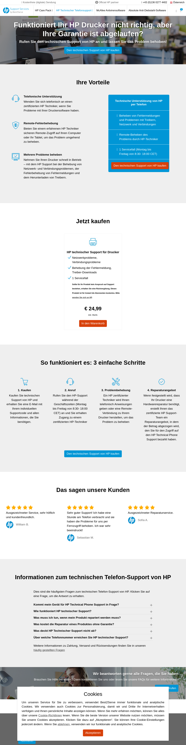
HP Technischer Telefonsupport (74, 10)
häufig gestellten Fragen (49, 650)
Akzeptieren (93, 732)
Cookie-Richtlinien (50, 715)
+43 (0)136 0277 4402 (154, 2)
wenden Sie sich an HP (82, 297)
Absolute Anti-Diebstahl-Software (147, 10)
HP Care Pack (44, 10)
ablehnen (64, 724)
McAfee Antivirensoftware (110, 10)
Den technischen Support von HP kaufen (93, 50)
